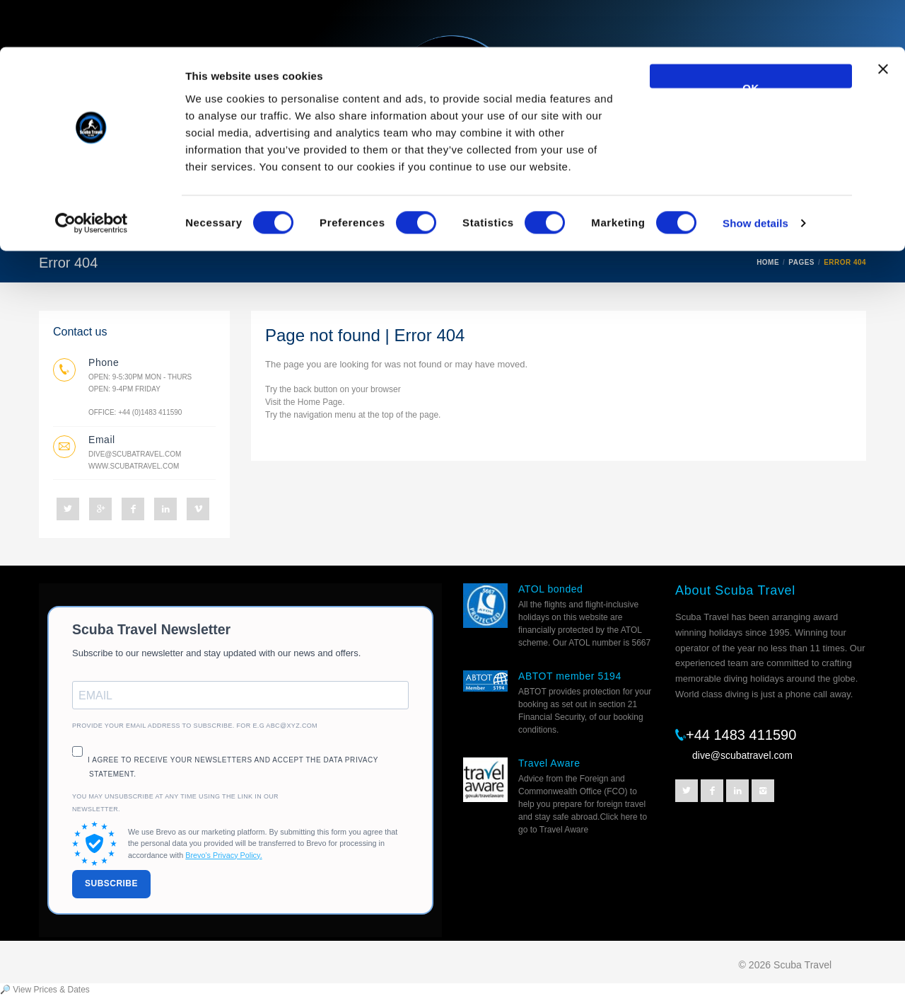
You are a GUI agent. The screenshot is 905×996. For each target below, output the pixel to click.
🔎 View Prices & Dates (45, 990)
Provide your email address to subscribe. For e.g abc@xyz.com (194, 725)
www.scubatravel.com (133, 466)
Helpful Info (627, 225)
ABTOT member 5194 (569, 676)
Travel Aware (549, 763)
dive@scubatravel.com (134, 454)
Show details (755, 177)
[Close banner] (883, 29)
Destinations (317, 225)
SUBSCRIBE (111, 883)
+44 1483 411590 (741, 735)
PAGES (801, 262)
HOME (768, 262)
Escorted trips (522, 225)
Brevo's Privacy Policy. (223, 855)
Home (66, 225)
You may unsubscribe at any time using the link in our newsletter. (175, 803)
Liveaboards (144, 225)
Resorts (230, 225)
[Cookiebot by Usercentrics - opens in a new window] (91, 177)
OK (750, 38)
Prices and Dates (735, 225)
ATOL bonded (550, 589)
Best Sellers (416, 225)
